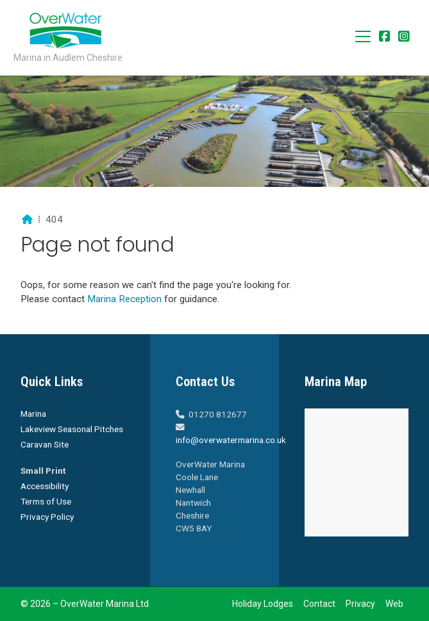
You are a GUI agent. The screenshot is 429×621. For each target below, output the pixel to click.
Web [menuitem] (394, 604)
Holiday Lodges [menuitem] (262, 604)
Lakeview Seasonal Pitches (72, 429)
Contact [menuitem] (319, 604)
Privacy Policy (47, 517)
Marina (33, 413)
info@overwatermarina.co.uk (231, 440)
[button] (363, 36)
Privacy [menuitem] (360, 604)
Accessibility (45, 486)
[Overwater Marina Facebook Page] (385, 37)
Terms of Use (46, 501)
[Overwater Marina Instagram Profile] (404, 37)
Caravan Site (45, 444)
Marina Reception (125, 299)
